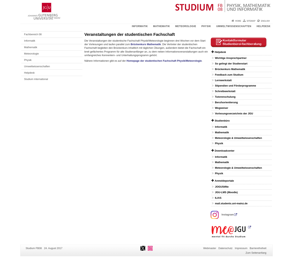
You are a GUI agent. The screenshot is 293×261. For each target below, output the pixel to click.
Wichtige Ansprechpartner (230, 57)
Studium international (36, 79)
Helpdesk (264, 26)
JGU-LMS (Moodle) (226, 192)
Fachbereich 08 (33, 34)
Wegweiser (221, 107)
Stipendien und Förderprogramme (235, 85)
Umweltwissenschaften (233, 26)
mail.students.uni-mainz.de (231, 203)
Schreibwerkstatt (225, 91)
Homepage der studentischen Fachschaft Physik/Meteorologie (164, 60)
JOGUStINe (222, 186)
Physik (206, 26)
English (265, 21)
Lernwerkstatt (223, 80)
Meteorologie (185, 26)
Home (238, 21)
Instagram (222, 214)
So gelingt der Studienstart (231, 63)
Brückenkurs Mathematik (146, 44)
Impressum (241, 248)
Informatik (140, 26)
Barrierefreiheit (258, 248)
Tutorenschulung (225, 96)
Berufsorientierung (226, 102)
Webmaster (209, 248)
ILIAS (218, 197)
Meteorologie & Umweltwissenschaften (238, 137)
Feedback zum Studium (229, 74)
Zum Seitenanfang (255, 252)
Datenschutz (225, 248)
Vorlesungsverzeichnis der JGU (234, 113)
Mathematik (161, 26)
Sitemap (251, 21)
